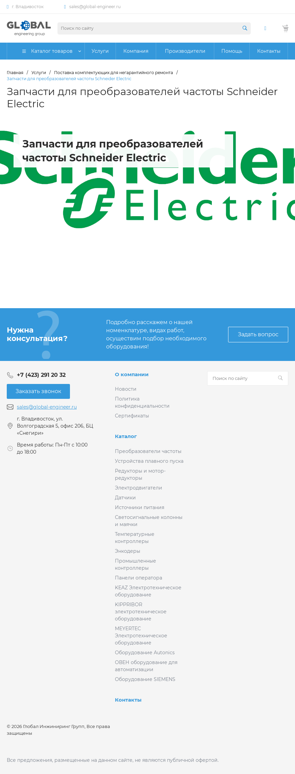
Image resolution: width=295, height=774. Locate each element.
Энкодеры (127, 551)
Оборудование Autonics (145, 653)
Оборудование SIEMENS (145, 679)
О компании (132, 374)
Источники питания (139, 507)
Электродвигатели (138, 488)
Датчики (125, 498)
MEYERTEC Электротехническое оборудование (141, 635)
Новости (126, 389)
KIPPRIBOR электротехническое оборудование (141, 611)
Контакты (128, 700)
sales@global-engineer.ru (95, 6)
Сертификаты (132, 416)
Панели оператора (138, 578)
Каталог (126, 436)
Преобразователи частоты (148, 451)
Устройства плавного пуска (149, 461)
